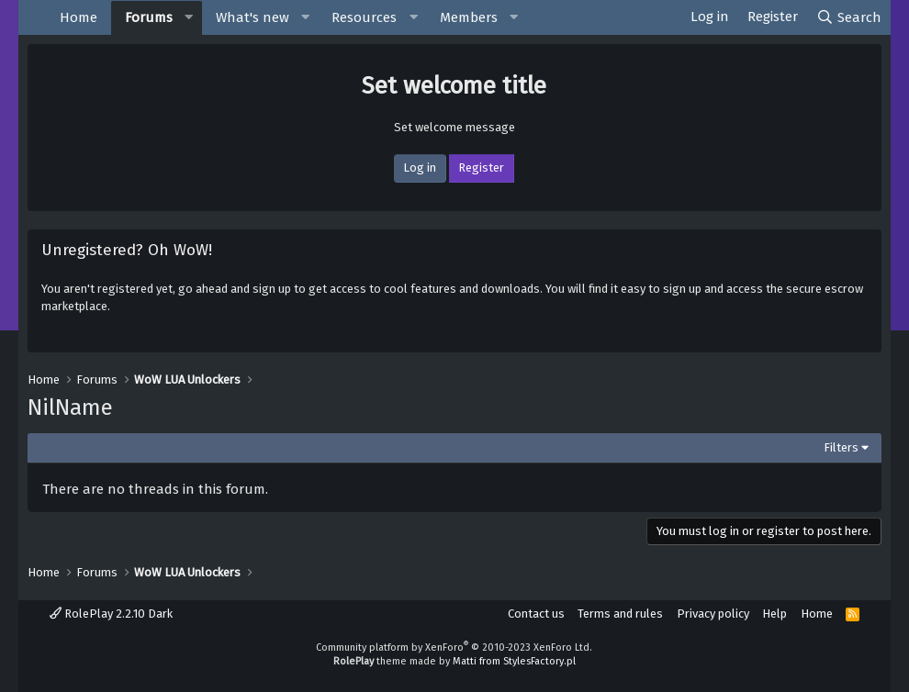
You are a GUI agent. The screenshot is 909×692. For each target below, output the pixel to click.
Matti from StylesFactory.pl (514, 661)
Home (78, 17)
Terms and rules (620, 613)
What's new (252, 17)
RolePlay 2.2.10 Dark (111, 613)
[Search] (849, 17)
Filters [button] (841, 447)
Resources (364, 17)
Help (774, 613)
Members (469, 17)
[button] (189, 18)
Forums (149, 17)
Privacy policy (713, 613)
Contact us (536, 613)
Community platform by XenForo (454, 647)
